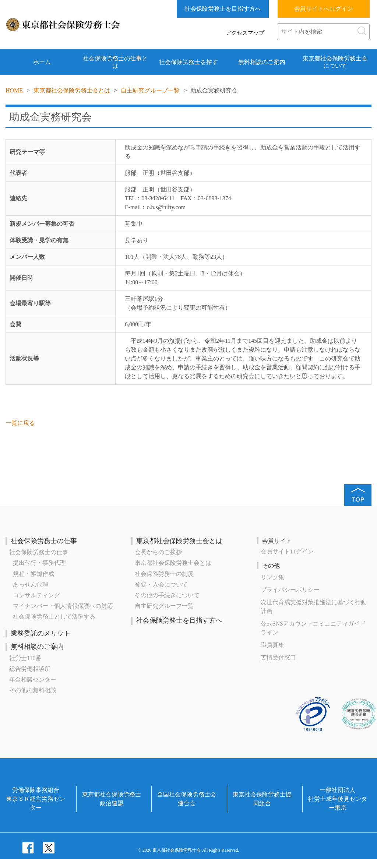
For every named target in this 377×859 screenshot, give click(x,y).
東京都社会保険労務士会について (335, 62)
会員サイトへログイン (323, 9)
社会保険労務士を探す (188, 62)
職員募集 (272, 645)
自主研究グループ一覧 (150, 90)
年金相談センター (32, 679)
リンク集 (272, 577)
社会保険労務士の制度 (164, 574)
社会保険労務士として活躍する (54, 616)
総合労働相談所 (29, 669)
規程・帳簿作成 (33, 574)
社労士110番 (25, 658)
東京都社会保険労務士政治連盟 (111, 798)
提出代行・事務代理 (39, 563)
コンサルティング (36, 595)
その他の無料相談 (32, 690)
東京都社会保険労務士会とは (72, 90)
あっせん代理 (30, 584)
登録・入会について (161, 584)
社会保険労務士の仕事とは (115, 62)
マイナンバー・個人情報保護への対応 (63, 606)
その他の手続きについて (167, 595)
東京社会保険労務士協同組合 (262, 798)
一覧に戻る (20, 423)
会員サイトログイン (287, 551)
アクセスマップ (245, 33)
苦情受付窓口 (278, 657)
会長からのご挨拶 (158, 552)
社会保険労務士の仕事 (44, 541)
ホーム (42, 62)
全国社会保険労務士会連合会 (186, 798)
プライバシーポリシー (290, 590)
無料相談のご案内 (261, 62)
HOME (14, 90)
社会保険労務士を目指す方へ (222, 9)
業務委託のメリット (40, 633)
